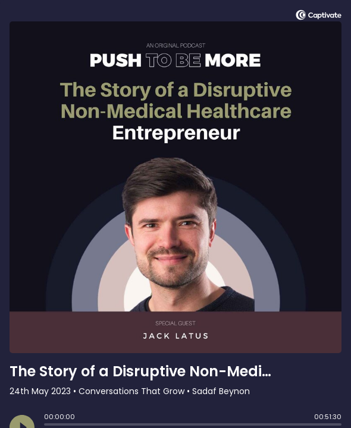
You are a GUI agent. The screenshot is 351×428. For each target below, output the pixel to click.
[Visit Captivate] (318, 17)
